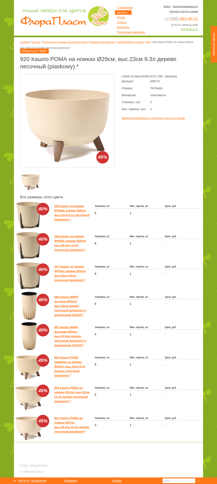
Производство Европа (101, 42)
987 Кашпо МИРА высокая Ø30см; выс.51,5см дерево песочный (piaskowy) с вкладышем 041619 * (70, 336)
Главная (25, 42)
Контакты (123, 27)
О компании (125, 7)
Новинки (70, 480)
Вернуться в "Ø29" (34, 51)
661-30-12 (31, 471)
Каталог (36, 42)
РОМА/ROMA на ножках (130, 42)
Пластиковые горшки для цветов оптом (64, 42)
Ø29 (148, 42)
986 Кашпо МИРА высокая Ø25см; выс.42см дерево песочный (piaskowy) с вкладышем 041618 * (70, 306)
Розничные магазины (131, 32)
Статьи (121, 22)
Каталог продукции (32, 480)
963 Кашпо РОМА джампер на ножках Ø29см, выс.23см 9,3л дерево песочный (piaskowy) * (69, 366)
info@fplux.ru (189, 29)
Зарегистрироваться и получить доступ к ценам (153, 118)
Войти (167, 6)
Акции (121, 17)
